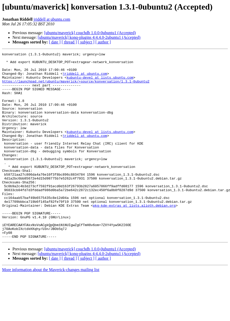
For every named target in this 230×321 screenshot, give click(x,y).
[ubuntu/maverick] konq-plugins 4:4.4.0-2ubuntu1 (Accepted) (89, 37)
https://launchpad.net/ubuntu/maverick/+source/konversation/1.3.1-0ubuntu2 (75, 87)
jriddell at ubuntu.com (52, 19)
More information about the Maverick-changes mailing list (50, 307)
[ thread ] (69, 42)
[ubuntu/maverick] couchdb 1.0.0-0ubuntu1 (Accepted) (90, 33)
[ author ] (103, 42)
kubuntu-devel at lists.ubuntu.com (100, 82)
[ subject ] (86, 42)
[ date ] (55, 42)
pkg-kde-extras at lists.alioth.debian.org (134, 236)
